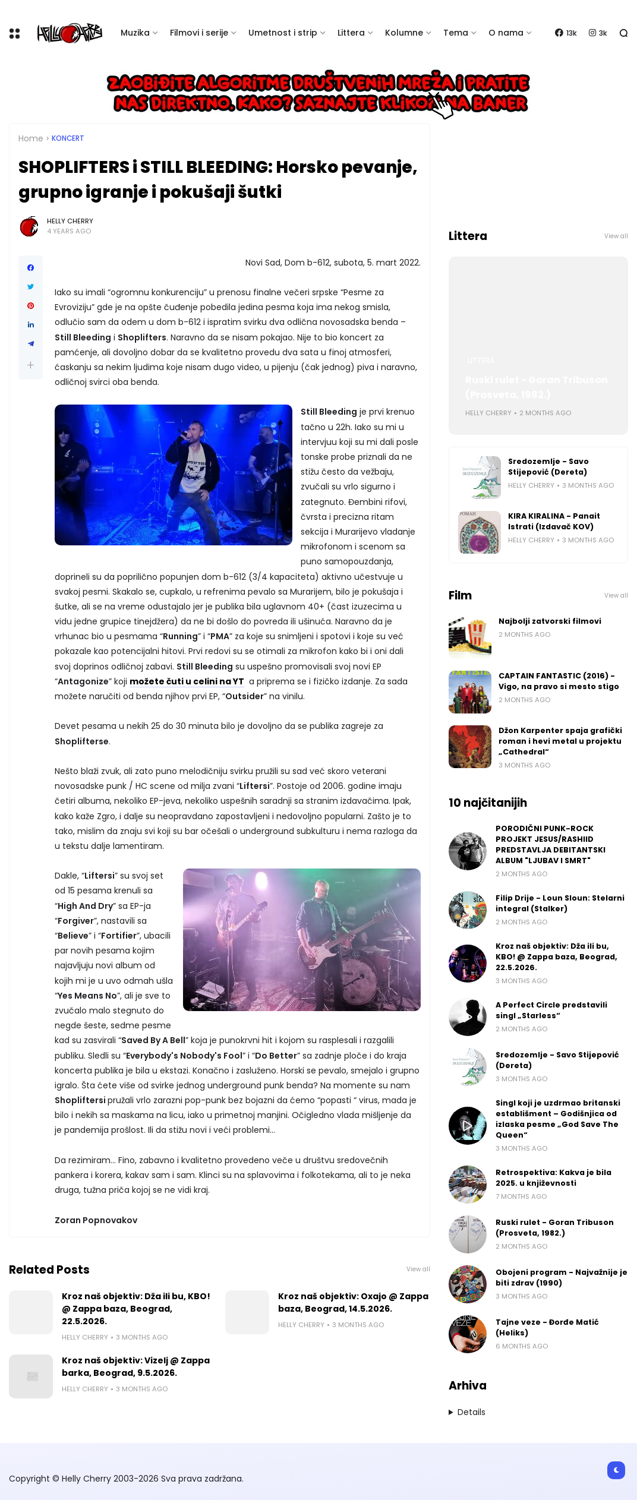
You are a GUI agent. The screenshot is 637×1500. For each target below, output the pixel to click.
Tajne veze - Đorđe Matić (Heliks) (547, 1327)
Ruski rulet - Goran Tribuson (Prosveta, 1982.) (536, 387)
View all (418, 1269)
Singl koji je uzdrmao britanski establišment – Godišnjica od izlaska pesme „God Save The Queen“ (558, 1119)
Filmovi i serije (199, 33)
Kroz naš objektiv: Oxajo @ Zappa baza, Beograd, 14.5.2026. (353, 1302)
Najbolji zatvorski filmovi (550, 621)
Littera (351, 33)
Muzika (135, 33)
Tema (455, 33)
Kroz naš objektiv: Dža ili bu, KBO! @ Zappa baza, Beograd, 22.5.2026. (136, 1308)
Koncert (68, 138)
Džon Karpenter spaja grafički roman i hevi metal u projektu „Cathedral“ (560, 741)
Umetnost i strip (282, 33)
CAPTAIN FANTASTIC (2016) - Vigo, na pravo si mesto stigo (559, 681)
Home (30, 138)
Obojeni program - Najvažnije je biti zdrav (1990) (561, 1277)
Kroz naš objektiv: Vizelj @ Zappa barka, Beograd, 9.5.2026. (136, 1366)
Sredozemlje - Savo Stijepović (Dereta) (548, 466)
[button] (30, 365)
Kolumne (404, 33)
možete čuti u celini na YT (187, 681)
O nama (506, 33)
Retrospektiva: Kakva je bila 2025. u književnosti (553, 1177)
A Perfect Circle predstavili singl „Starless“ (551, 1010)
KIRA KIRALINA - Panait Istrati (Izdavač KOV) (554, 521)
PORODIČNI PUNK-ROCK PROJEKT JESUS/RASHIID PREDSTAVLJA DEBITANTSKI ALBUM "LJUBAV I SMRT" (551, 844)
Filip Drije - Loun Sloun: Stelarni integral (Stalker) (560, 903)
